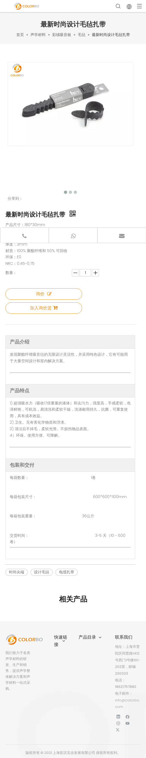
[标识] (24, 639)
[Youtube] (127, 723)
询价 (44, 294)
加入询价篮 (44, 308)
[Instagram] (118, 723)
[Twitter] (118, 730)
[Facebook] (127, 716)
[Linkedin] (118, 716)
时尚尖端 (16, 572)
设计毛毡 (41, 572)
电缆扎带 (66, 572)
